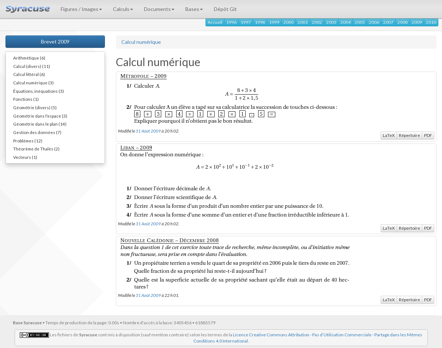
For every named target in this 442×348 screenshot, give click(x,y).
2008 (402, 22)
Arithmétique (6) (29, 57)
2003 (331, 22)
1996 (231, 22)
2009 (417, 22)
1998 (260, 22)
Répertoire (409, 135)
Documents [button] (159, 9)
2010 (431, 22)
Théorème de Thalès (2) (36, 148)
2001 (303, 22)
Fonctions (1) (26, 99)
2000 (288, 22)
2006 (374, 22)
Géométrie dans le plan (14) (40, 123)
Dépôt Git (225, 9)
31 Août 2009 (148, 130)
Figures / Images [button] (81, 9)
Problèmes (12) (27, 140)
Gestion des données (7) (37, 132)
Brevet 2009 (55, 41)
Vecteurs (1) (25, 157)
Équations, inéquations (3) (38, 90)
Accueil (215, 22)
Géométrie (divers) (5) (35, 107)
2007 (388, 22)
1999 (274, 22)
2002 (317, 22)
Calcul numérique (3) (33, 82)
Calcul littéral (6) (29, 74)
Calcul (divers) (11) (31, 66)
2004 (345, 22)
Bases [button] (194, 9)
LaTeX (389, 135)
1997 (246, 22)
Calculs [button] (123, 9)
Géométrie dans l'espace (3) (40, 115)
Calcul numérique (141, 42)
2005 (360, 22)
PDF (428, 135)
